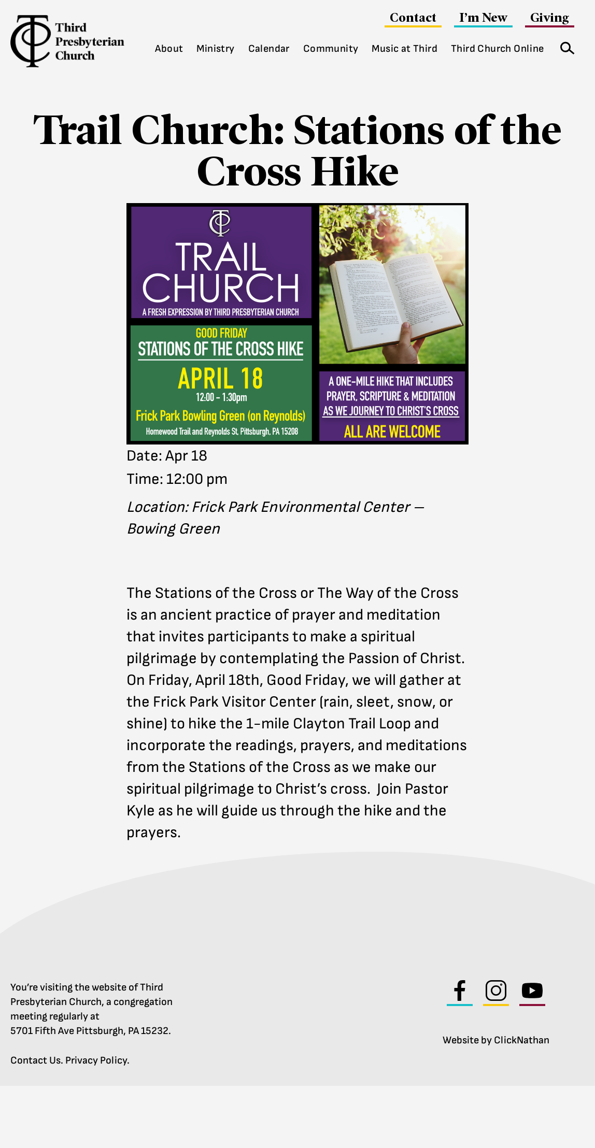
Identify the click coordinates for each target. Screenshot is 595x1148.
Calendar (269, 48)
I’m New (483, 17)
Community (331, 48)
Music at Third (404, 48)
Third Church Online (497, 48)
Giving (549, 17)
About (169, 48)
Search (564, 45)
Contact (413, 17)
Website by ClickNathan (496, 1040)
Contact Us (35, 1060)
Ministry (215, 48)
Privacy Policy (96, 1060)
